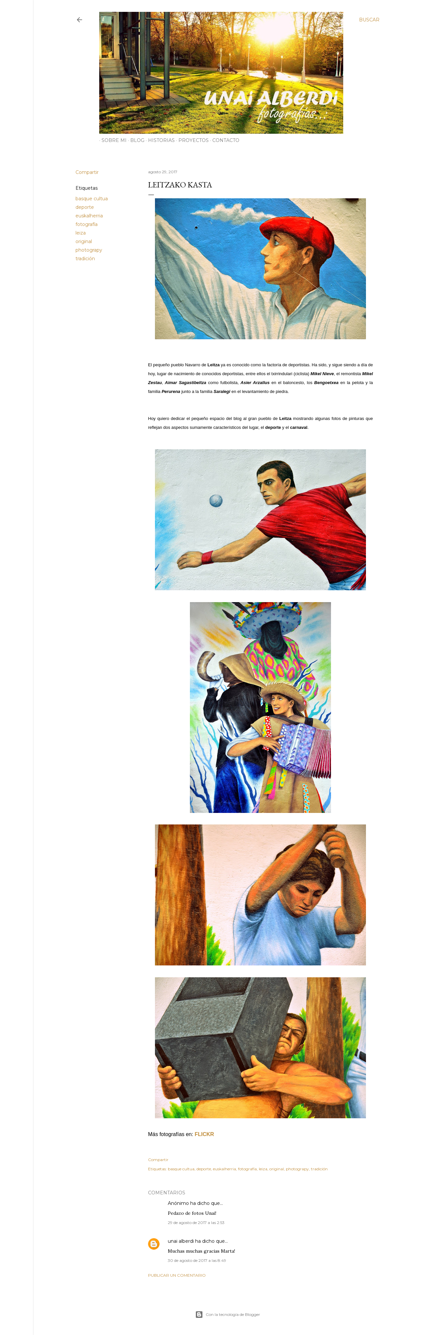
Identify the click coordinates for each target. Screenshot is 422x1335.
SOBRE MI (111, 140)
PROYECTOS (191, 140)
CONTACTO (223, 140)
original (83, 241)
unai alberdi (181, 1241)
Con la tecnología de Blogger (227, 1315)
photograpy (88, 250)
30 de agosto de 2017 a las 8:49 (197, 1260)
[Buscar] (369, 20)
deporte (84, 207)
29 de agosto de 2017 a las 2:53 (196, 1222)
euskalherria (89, 216)
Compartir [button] (87, 172)
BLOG (135, 140)
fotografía (86, 224)
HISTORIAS (159, 140)
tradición (85, 259)
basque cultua (91, 199)
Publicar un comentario (177, 1275)
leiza (80, 233)
